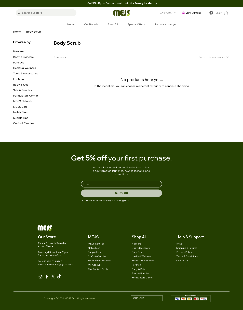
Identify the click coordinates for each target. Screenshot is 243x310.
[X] (53, 276)
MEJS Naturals (96, 243)
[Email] (120, 184)
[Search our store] (45, 12)
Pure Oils (137, 252)
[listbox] (168, 13)
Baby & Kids (138, 269)
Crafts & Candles (97, 256)
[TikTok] (59, 276)
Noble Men (94, 247)
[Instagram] (40, 276)
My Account (94, 264)
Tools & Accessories (143, 260)
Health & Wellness (141, 256)
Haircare (136, 243)
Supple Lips (94, 252)
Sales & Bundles (140, 273)
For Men (136, 264)
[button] (141, 3)
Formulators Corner (142, 277)
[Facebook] (46, 276)
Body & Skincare (141, 247)
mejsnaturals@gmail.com (59, 264)
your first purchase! (105, 3)
